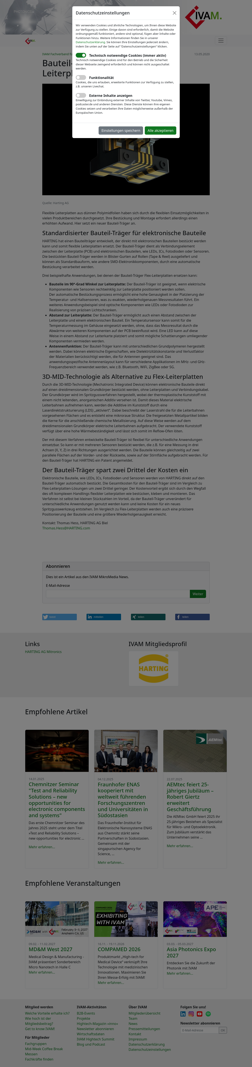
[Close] (174, 12)
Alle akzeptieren (160, 130)
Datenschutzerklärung (90, 42)
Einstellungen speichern (120, 130)
